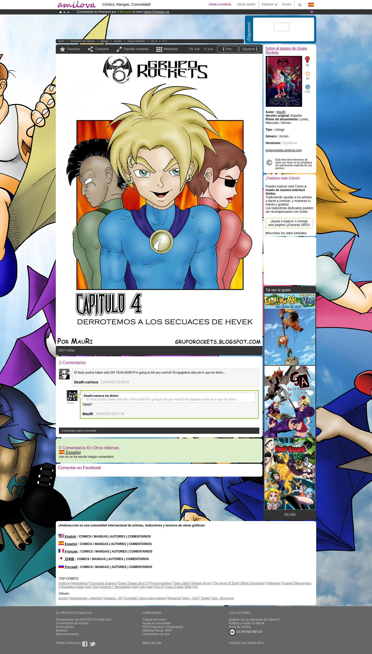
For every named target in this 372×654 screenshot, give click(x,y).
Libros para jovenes (152, 598)
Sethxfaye (273, 583)
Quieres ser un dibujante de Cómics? (254, 619)
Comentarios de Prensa (72, 623)
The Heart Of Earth (226, 583)
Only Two (91, 587)
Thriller (205, 598)
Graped (287, 583)
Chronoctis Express (103, 583)
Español (70, 452)
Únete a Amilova (219, 4)
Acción (118, 41)
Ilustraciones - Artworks (85, 598)
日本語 (66, 559)
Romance (174, 598)
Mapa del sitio (151, 643)
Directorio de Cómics (82, 41)
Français (68, 551)
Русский (68, 567)
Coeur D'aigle (174, 587)
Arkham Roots (201, 583)
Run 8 (158, 587)
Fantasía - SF (113, 598)
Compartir (102, 49)
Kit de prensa (65, 627)
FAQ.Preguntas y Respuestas (162, 627)
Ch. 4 (154, 41)
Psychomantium (161, 583)
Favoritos (73, 49)
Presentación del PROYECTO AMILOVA (83, 619)
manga (104, 41)
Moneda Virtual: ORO (157, 630)
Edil (134, 587)
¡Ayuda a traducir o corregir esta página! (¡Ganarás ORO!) (289, 223)
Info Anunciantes (67, 634)
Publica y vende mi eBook (247, 623)
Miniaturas (171, 49)
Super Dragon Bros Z (133, 583)
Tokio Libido (181, 583)
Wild (188, 587)
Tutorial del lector (154, 619)
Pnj (195, 587)
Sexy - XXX (190, 598)
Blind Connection (253, 583)
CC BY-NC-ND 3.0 (245, 632)
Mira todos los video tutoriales (286, 233)
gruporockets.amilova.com (284, 150)
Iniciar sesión (246, 4)
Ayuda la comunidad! (156, 623)
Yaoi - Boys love (223, 598)
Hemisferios (79, 583)
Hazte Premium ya (156, 12)
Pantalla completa (136, 49)
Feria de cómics (240, 627)
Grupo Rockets (136, 41)
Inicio (61, 41)
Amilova (63, 583)
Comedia (130, 598)
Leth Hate (146, 587)
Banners (61, 630)
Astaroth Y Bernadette (115, 587)
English (67, 536)
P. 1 (165, 41)
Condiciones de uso (155, 634)
